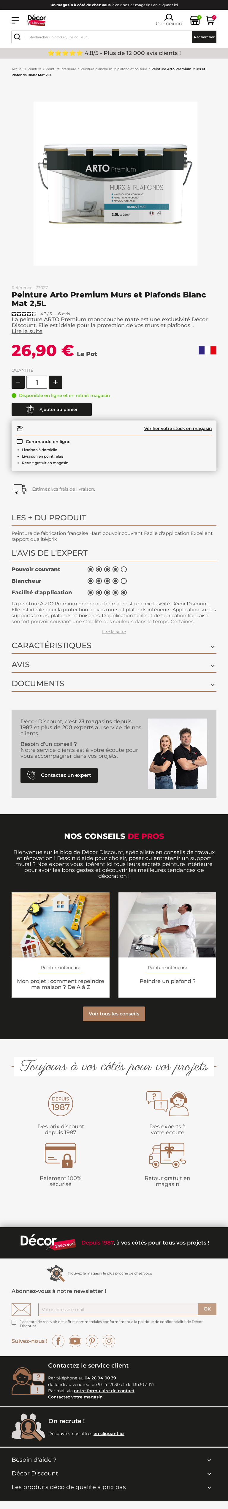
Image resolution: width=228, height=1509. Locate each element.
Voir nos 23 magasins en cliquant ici (114, 5)
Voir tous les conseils (114, 1014)
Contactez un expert (59, 775)
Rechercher (204, 37)
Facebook (58, 1341)
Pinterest (92, 1341)
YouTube (75, 1341)
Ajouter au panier (52, 410)
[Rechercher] (114, 37)
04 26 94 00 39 (100, 1378)
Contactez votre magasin (75, 1397)
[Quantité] (36, 382)
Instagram (109, 1341)
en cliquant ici (109, 1433)
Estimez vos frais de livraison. (63, 489)
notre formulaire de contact (104, 1390)
